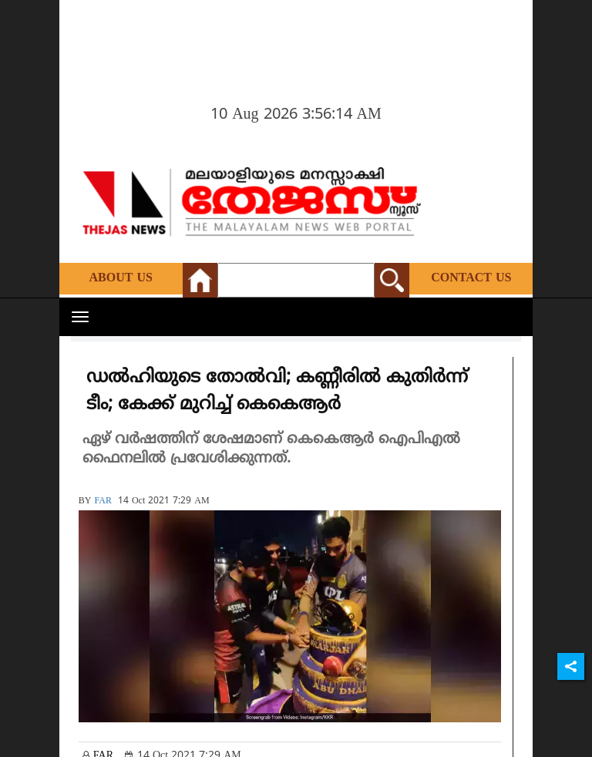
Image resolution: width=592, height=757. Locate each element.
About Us (121, 278)
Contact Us (471, 278)
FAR (102, 501)
